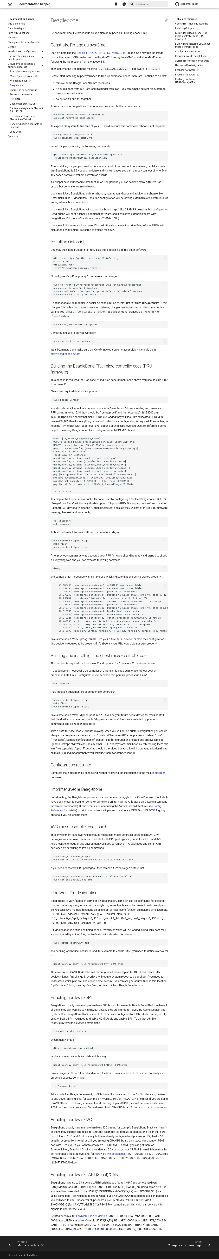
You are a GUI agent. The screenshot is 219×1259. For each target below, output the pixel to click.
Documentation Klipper (21, 19)
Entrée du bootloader (21, 94)
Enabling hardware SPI (187, 70)
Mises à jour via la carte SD (24, 76)
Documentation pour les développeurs (26, 58)
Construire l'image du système (191, 23)
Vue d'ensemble (16, 23)
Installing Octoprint (185, 28)
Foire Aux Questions (18, 33)
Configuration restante (187, 51)
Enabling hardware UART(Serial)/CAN (185, 81)
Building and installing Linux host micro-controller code (192, 45)
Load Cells (15, 131)
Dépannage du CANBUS (23, 103)
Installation (158, 773)
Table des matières (186, 19)
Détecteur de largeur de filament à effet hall (22, 118)
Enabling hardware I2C (187, 74)
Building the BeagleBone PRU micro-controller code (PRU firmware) (191, 36)
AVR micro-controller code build (192, 60)
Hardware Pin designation (189, 65)
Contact (12, 46)
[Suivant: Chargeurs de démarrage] (188, 1243)
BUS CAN (15, 99)
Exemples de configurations (25, 71)
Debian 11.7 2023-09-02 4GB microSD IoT (101, 53)
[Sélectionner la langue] (124, 4)
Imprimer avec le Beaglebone (191, 56)
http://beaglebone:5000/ (65, 354)
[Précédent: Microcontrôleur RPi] (27, 1243)
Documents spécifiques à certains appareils (26, 65)
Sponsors (13, 136)
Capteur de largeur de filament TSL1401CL (26, 110)
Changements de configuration (24, 42)
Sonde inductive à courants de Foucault (26, 125)
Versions (12, 37)
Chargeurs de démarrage (23, 90)
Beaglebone (16, 85)
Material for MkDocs (28, 1255)
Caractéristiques (17, 28)
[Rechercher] (148, 4)
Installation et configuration (26, 51)
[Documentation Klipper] (10, 4)
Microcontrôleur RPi (20, 80)
